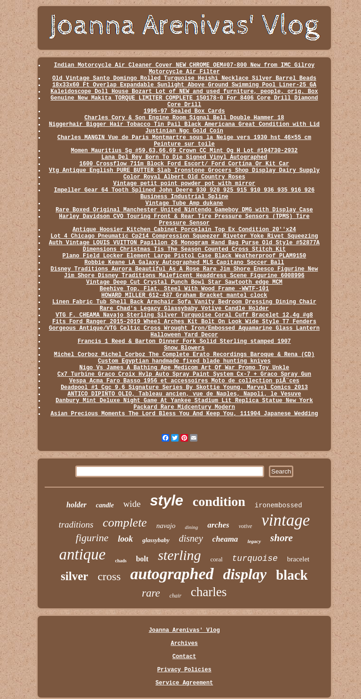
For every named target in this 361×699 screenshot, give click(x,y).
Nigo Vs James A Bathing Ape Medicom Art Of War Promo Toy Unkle (184, 368)
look (125, 539)
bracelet (298, 559)
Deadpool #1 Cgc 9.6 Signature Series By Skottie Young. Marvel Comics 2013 (184, 387)
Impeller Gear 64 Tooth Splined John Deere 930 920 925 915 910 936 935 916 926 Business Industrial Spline (184, 193)
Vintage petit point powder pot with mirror (184, 183)
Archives (184, 643)
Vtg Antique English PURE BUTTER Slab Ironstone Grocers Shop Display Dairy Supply (184, 170)
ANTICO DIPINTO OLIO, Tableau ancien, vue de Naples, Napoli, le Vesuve (184, 394)
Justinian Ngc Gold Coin (184, 131)
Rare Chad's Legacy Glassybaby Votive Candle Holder (184, 308)
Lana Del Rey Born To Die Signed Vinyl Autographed (184, 157)
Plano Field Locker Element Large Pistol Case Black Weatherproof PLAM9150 (184, 256)
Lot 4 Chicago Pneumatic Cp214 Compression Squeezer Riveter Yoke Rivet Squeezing (184, 236)
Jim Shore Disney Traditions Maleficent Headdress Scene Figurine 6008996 (184, 275)
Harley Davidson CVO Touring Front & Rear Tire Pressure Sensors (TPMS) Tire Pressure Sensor (184, 219)
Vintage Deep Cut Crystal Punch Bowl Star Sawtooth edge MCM (184, 282)
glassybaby (156, 540)
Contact (184, 656)
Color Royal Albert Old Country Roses (184, 177)
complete (125, 522)
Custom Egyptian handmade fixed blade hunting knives (184, 361)
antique (82, 554)
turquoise (255, 558)
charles (209, 592)
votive (245, 526)
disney (191, 538)
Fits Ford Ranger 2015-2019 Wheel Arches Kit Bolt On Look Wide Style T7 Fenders (184, 321)
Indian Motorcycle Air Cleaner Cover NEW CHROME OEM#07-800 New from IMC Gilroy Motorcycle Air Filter (184, 68)
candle (105, 505)
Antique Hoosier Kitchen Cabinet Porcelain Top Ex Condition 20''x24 (184, 229)
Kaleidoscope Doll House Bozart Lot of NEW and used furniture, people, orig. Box (184, 91)
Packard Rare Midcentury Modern (184, 407)
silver (74, 576)
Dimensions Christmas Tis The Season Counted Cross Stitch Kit (184, 249)
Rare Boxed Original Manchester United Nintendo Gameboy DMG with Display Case (184, 210)
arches (218, 524)
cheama (225, 539)
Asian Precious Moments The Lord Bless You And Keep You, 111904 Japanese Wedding (184, 414)
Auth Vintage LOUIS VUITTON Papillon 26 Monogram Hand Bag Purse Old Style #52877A (184, 243)
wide (132, 504)
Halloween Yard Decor (184, 335)
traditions (76, 524)
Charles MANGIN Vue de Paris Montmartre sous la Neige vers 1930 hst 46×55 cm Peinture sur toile (184, 141)
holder (76, 505)
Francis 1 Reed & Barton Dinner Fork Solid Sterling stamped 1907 (184, 341)
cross (109, 576)
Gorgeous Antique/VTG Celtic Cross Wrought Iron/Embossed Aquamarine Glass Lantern (184, 328)
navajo (165, 525)
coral (217, 559)
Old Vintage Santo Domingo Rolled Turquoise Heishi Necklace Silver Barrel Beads (184, 78)
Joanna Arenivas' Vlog (184, 630)
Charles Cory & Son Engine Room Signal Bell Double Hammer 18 (184, 118)
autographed (172, 573)
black (292, 574)
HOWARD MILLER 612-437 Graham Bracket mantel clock (184, 295)
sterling (179, 555)
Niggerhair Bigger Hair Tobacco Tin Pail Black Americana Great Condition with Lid (184, 124)
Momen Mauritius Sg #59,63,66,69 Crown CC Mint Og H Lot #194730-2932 (184, 151)
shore (281, 538)
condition (219, 501)
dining (191, 527)
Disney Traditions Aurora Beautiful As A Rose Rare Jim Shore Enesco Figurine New (184, 269)
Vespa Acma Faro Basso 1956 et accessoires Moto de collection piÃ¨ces (184, 381)
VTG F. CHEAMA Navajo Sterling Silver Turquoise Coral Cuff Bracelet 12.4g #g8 (184, 315)
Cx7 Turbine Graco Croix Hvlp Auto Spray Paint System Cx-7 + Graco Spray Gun (184, 374)
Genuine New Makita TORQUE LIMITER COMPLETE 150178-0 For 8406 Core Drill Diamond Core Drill (184, 101)
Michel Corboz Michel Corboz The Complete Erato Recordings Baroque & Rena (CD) (184, 354)
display (245, 574)
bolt (142, 559)
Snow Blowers (184, 348)
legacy (254, 541)
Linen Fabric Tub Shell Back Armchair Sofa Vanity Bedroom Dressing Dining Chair (184, 302)
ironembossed (278, 505)
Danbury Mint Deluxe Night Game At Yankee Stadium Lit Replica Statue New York (184, 400)
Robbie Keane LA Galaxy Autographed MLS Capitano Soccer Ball (184, 262)
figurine (92, 538)
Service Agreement (184, 683)
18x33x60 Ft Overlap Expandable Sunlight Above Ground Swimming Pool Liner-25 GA (184, 85)
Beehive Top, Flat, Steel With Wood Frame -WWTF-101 (184, 289)
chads (120, 560)
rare (151, 593)
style (166, 500)
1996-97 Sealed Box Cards (184, 111)
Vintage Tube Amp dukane (184, 203)
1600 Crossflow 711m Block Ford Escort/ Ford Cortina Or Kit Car (184, 164)
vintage (285, 520)
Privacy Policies (184, 670)
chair (175, 595)
